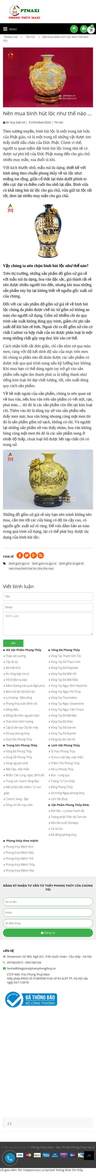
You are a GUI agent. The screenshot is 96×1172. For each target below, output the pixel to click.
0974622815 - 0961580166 (24, 962)
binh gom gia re (19, 563)
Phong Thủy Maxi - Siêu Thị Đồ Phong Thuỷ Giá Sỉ (63, 1147)
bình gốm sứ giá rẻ (71, 563)
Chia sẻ (8, 556)
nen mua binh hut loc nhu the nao (31, 568)
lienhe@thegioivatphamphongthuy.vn (31, 968)
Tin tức (58, 122)
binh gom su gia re (44, 563)
